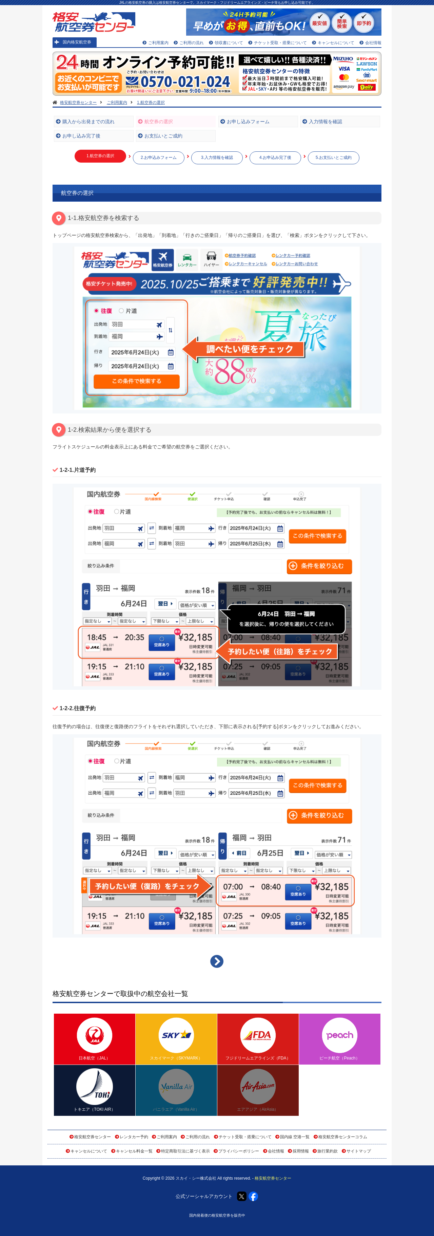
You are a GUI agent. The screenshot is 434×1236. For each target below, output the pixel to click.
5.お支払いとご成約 (334, 157)
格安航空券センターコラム (342, 1136)
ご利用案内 (155, 42)
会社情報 (370, 42)
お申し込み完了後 (78, 136)
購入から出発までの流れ (85, 121)
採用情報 (301, 1151)
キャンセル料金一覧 (134, 1151)
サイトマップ (359, 1151)
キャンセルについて (333, 42)
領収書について (226, 42)
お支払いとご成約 (160, 136)
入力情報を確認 (322, 121)
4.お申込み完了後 (275, 157)
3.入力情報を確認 (217, 157)
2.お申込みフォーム (159, 157)
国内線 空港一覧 (295, 1136)
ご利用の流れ (189, 42)
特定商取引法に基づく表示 (185, 1151)
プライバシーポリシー (238, 1151)
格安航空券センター (92, 1136)
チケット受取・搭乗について (277, 42)
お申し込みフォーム (245, 121)
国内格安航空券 (73, 42)
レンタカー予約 (134, 1136)
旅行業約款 (327, 1151)
